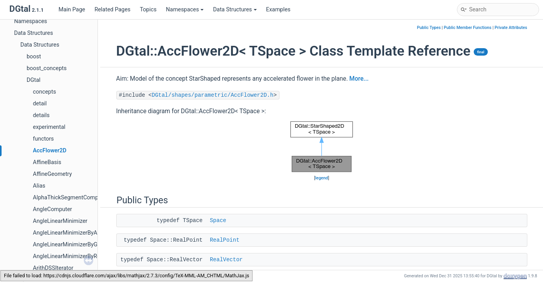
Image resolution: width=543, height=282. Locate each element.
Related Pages (112, 9)
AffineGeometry (52, 174)
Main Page (71, 9)
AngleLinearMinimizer (60, 221)
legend (321, 178)
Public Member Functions (468, 27)
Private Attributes (510, 27)
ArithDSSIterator (53, 268)
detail (40, 103)
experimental (49, 127)
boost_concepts (47, 68)
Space (218, 220)
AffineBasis (47, 162)
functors (43, 139)
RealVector (226, 260)
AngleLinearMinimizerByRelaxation (76, 256)
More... (358, 78)
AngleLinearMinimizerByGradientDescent (84, 244)
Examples (278, 9)
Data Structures (234, 9)
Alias (39, 186)
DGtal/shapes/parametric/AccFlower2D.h (213, 95)
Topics (148, 9)
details (41, 115)
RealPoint (225, 240)
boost (34, 56)
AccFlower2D (50, 150)
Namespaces (185, 9)
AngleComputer (52, 209)
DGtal (33, 80)
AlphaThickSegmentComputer (70, 197)
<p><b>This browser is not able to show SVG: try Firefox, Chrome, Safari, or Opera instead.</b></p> (322, 146)
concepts (44, 92)
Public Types (429, 27)
